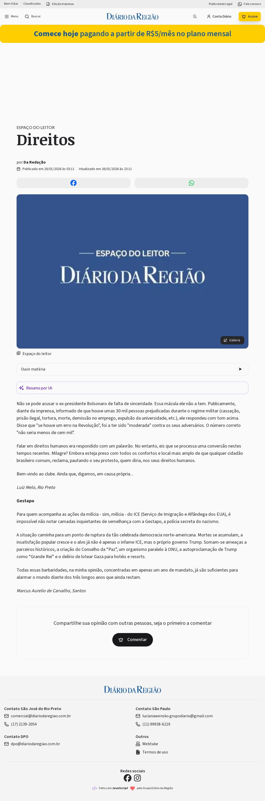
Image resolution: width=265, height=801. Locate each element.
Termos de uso (152, 752)
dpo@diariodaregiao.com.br (32, 744)
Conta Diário (219, 16)
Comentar (133, 639)
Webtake (147, 744)
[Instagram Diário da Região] (137, 778)
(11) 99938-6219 (153, 724)
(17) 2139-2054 (20, 724)
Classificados (32, 4)
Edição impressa (60, 4)
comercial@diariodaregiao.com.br (37, 716)
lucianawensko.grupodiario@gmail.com (174, 716)
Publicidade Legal (220, 4)
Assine (250, 16)
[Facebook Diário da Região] (127, 778)
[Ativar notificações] (195, 16)
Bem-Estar (11, 4)
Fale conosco (249, 4)
